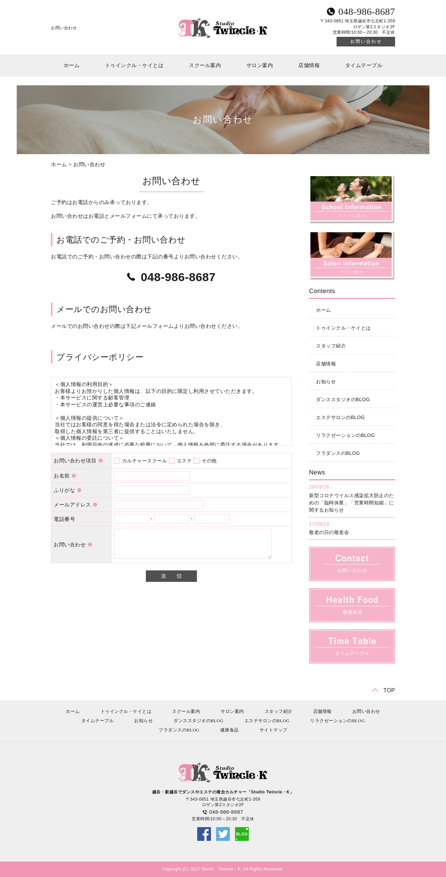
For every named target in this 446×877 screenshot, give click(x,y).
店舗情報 (309, 65)
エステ (184, 460)
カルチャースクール (144, 460)
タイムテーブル (364, 65)
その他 (209, 460)
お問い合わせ (89, 164)
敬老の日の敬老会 (329, 532)
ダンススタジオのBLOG (343, 399)
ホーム (72, 65)
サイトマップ (273, 729)
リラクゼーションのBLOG (345, 435)
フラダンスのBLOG (338, 453)
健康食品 (229, 729)
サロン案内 (259, 65)
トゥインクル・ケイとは (134, 65)
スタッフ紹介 (331, 346)
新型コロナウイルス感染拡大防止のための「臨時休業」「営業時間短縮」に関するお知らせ (351, 503)
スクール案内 (205, 65)
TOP (389, 690)
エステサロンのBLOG (340, 417)
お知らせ (326, 381)
